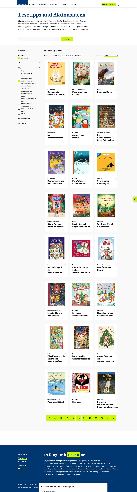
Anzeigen (67, 39)
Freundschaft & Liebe (26, 86)
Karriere (45, 484)
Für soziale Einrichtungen (51, 487)
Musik (22, 101)
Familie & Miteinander (26, 81)
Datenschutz (34, 484)
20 (78, 418)
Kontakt (61, 484)
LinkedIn (22, 465)
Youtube (22, 469)
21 (84, 418)
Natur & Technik (25, 106)
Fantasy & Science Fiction (27, 83)
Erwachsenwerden (26, 78)
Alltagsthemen (24, 71)
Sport (22, 111)
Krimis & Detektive (25, 93)
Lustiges (23, 96)
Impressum (37, 487)
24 (102, 418)
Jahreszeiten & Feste (26, 91)
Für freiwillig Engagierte (69, 487)
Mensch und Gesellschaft (27, 98)
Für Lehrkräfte (102, 484)
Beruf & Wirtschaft (26, 73)
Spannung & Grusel (26, 108)
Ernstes (23, 76)
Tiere (22, 113)
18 (67, 418)
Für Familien (78, 484)
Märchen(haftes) (25, 103)
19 (72, 418)
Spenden (68, 484)
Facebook (22, 462)
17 (61, 418)
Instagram (22, 458)
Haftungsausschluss (24, 487)
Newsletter (22, 454)
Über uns (53, 484)
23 (96, 418)
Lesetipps (23, 58)
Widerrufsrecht (22, 484)
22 (90, 418)
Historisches (24, 88)
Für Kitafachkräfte (89, 484)
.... (55, 418)
